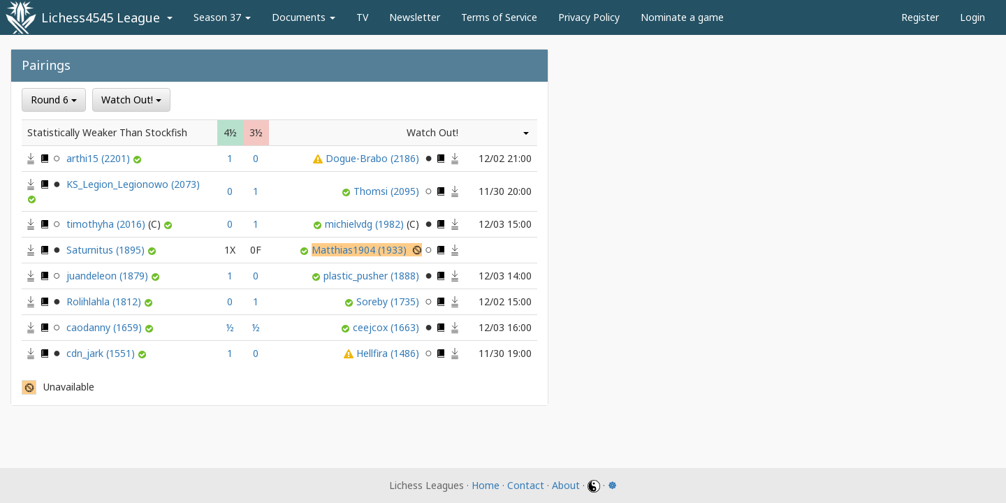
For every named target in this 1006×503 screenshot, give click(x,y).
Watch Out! (131, 99)
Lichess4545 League (100, 17)
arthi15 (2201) (99, 158)
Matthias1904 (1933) (360, 249)
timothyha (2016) (114, 224)
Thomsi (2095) (387, 191)
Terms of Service (499, 17)
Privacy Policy (589, 17)
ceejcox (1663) (387, 327)
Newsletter (414, 17)
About (566, 485)
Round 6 (54, 99)
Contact (525, 485)
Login (972, 17)
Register (920, 17)
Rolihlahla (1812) (105, 301)
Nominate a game (682, 17)
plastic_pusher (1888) (372, 275)
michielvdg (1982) (373, 224)
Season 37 (222, 17)
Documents (303, 17)
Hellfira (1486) (389, 353)
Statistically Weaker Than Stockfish (107, 132)
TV (362, 17)
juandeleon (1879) (108, 275)
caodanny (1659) (105, 327)
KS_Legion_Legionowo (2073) (133, 184)
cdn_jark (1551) (102, 353)
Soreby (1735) (389, 301)
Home (486, 485)
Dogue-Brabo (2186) (374, 158)
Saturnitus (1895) (106, 249)
